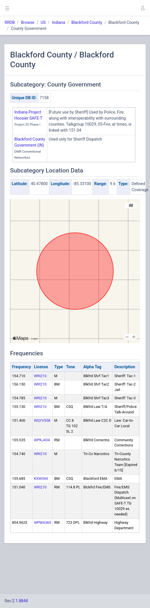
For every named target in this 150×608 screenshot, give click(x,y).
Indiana (58, 22)
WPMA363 (42, 522)
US (43, 22)
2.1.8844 (20, 601)
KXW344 (41, 478)
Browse (27, 22)
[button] (142, 8)
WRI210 (40, 376)
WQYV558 (42, 420)
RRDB (10, 22)
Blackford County (86, 22)
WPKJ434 (42, 440)
